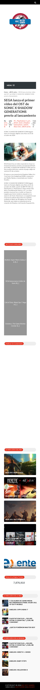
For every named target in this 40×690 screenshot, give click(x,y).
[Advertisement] (20, 61)
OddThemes (20, 687)
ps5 (29, 121)
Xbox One (17, 127)
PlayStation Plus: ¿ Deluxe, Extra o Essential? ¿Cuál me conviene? (18, 541)
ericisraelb (5, 125)
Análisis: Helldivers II (15, 519)
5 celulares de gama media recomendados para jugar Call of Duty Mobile (23, 602)
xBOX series (13, 92)
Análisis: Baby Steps (14, 473)
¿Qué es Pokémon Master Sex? (22, 627)
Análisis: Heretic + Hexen (16, 496)
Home (6, 92)
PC (15, 121)
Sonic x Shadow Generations (22, 124)
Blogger (31, 687)
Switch (26, 125)
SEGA (16, 123)
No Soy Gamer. (28, 685)
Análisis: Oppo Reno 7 (18, 609)
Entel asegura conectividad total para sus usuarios (18, 565)
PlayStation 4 (22, 121)
